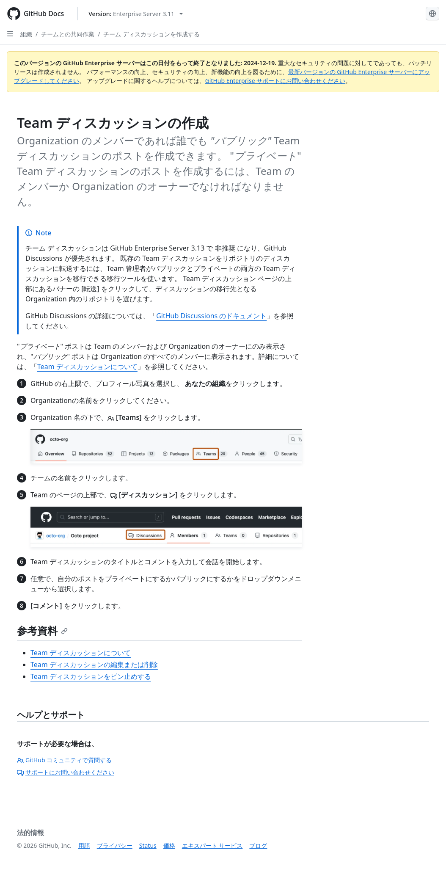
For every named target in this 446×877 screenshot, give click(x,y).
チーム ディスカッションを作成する (151, 34)
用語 (84, 845)
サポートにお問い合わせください (65, 772)
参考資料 (42, 630)
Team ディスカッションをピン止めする (90, 676)
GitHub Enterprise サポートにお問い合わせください (275, 81)
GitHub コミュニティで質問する (64, 760)
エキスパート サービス (212, 845)
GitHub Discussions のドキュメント (211, 315)
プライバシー (114, 845)
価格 (169, 845)
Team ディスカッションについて (87, 366)
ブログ (258, 845)
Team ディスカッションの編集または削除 (94, 664)
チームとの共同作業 (67, 34)
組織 (26, 34)
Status (148, 845)
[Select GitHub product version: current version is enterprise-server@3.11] (136, 13)
